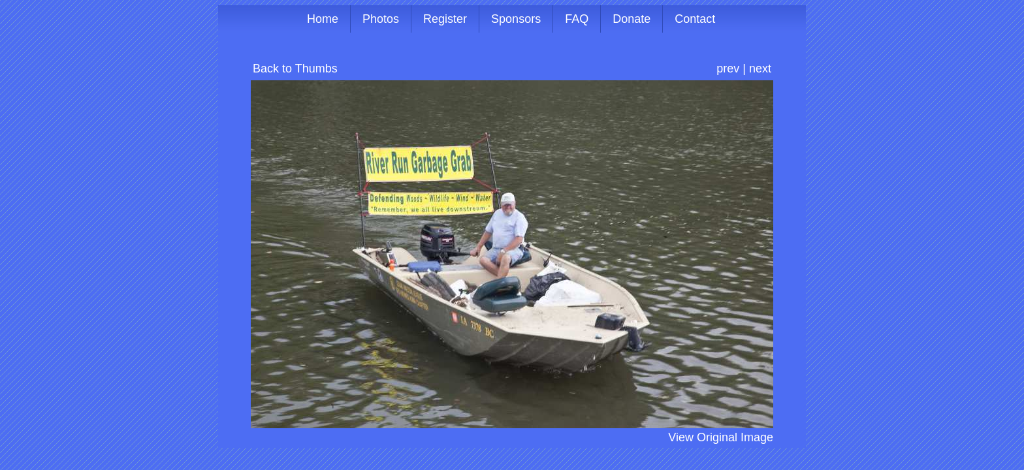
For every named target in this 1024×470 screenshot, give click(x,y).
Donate (631, 18)
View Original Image (720, 437)
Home (322, 18)
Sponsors (516, 18)
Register (445, 18)
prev (727, 68)
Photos (380, 18)
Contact (695, 18)
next (760, 68)
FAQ (576, 18)
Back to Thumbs (295, 68)
